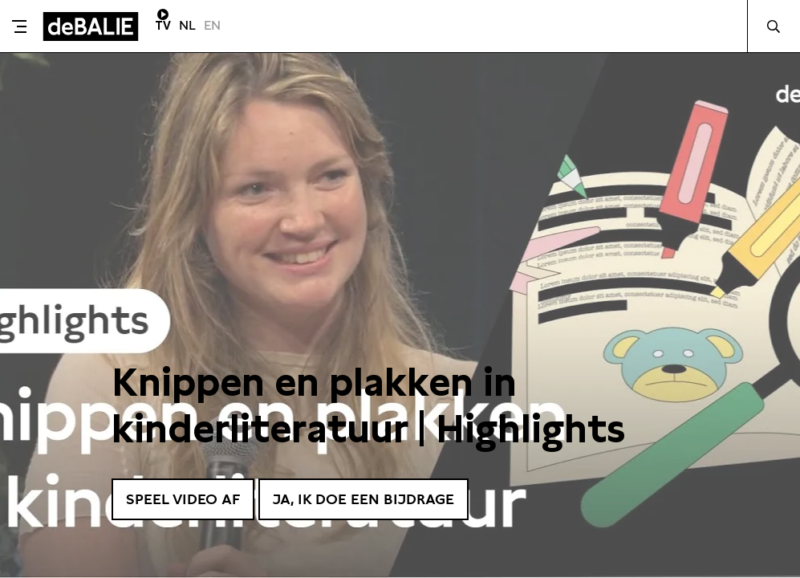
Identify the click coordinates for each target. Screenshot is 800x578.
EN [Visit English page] (212, 25)
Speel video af (183, 498)
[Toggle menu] (19, 26)
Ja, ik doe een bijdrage (363, 498)
